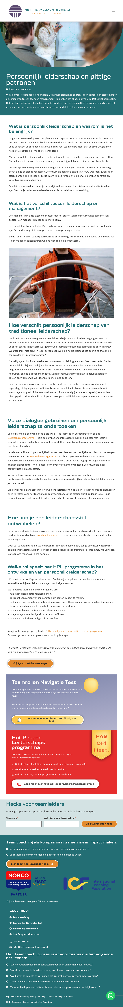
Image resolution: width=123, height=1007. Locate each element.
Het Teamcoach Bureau (18, 1002)
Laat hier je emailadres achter (60, 818)
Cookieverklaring (54, 997)
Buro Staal (47, 1002)
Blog (11, 89)
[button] (113, 11)
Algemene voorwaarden (17, 997)
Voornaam (12, 818)
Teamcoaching (23, 89)
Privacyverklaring (37, 997)
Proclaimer (68, 997)
